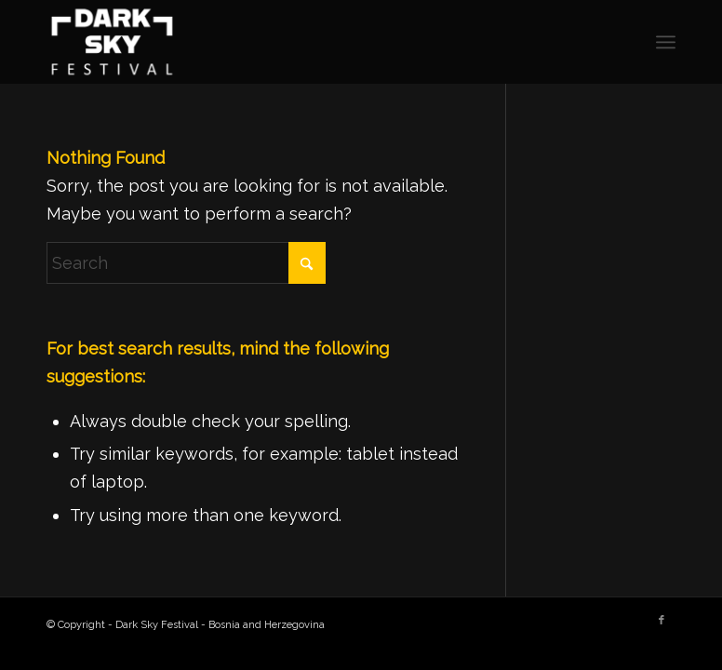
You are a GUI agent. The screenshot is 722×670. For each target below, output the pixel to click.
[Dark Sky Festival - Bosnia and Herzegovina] (113, 42)
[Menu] (665, 42)
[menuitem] (665, 42)
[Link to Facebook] (661, 621)
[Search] (186, 263)
